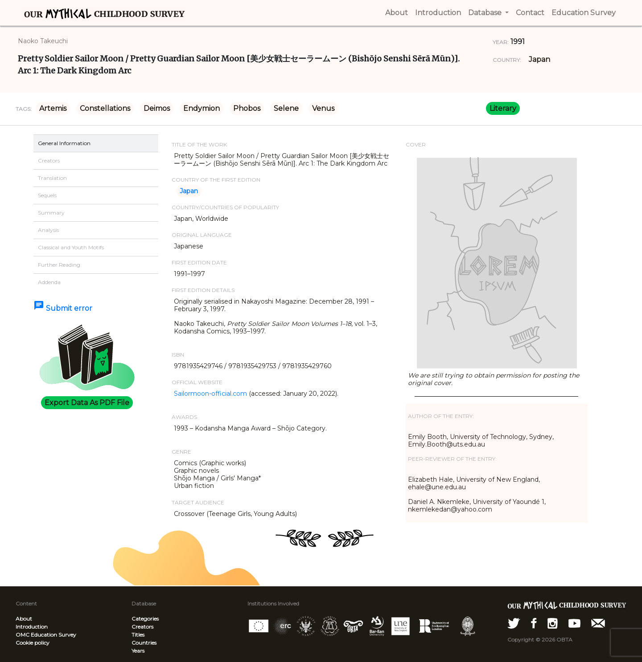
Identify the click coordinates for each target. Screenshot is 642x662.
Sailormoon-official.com (210, 394)
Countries (144, 642)
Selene (286, 108)
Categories (145, 618)
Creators (142, 626)
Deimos (157, 108)
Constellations (105, 108)
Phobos (246, 108)
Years (138, 650)
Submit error (62, 308)
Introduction (32, 626)
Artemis (52, 108)
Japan (539, 59)
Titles (138, 634)
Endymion (201, 108)
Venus (323, 108)
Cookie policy (32, 642)
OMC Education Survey (46, 634)
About (24, 618)
